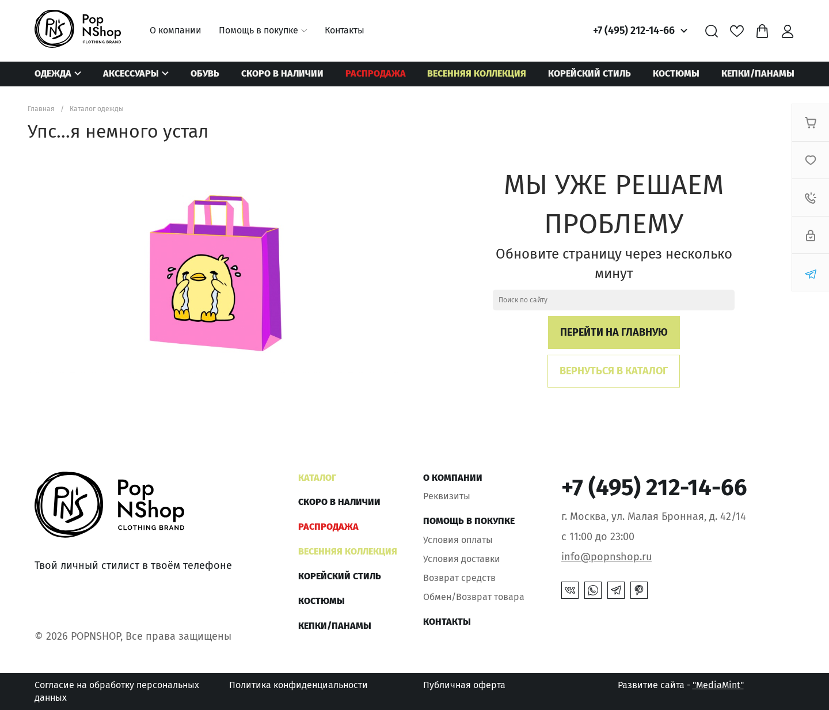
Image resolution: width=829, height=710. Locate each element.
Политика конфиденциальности (298, 684)
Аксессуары (131, 73)
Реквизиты (446, 496)
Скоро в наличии (282, 73)
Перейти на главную (614, 332)
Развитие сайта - (681, 684)
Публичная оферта (464, 684)
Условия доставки (461, 558)
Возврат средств (459, 577)
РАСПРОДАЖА (375, 73)
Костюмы (676, 73)
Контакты (344, 30)
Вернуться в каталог (614, 371)
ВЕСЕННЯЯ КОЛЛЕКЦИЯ (476, 73)
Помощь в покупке (258, 30)
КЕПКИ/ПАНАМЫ (757, 73)
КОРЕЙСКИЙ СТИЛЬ (589, 73)
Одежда (53, 73)
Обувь (205, 73)
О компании (175, 30)
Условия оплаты (458, 539)
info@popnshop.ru (606, 556)
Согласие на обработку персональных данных (117, 691)
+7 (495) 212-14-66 (634, 30)
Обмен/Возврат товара (473, 596)
